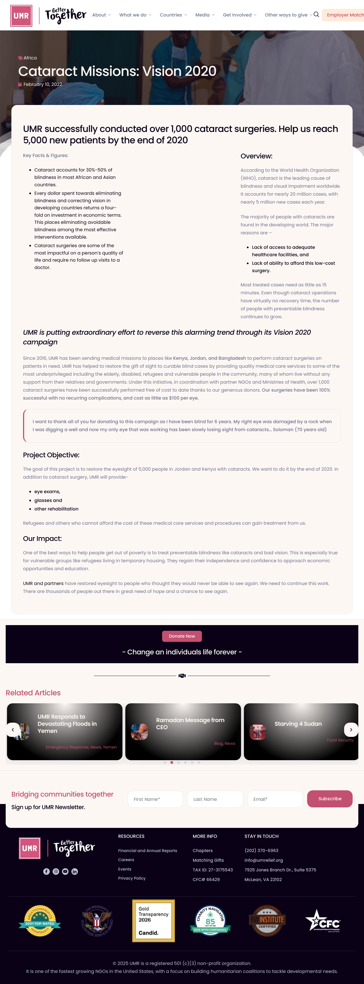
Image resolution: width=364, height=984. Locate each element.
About (101, 15)
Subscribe (330, 798)
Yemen (227, 747)
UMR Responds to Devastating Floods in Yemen (184, 724)
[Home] (46, 15)
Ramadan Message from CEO (308, 723)
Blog (82, 747)
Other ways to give (289, 15)
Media (204, 15)
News (213, 747)
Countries (173, 15)
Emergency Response (184, 747)
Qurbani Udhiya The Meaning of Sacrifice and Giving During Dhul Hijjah (70, 724)
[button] (13, 730)
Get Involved (240, 15)
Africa (30, 58)
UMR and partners (43, 583)
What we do (135, 15)
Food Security (102, 747)
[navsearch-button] (316, 15)
